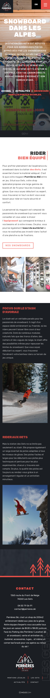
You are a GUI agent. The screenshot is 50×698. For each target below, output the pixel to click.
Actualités (22, 91)
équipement (11, 222)
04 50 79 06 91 (25, 605)
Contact (34, 682)
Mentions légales (16, 678)
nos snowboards (17, 246)
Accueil (6, 91)
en (36, 4)
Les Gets (35, 678)
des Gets (35, 171)
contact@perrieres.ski (25, 609)
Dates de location (25, 121)
